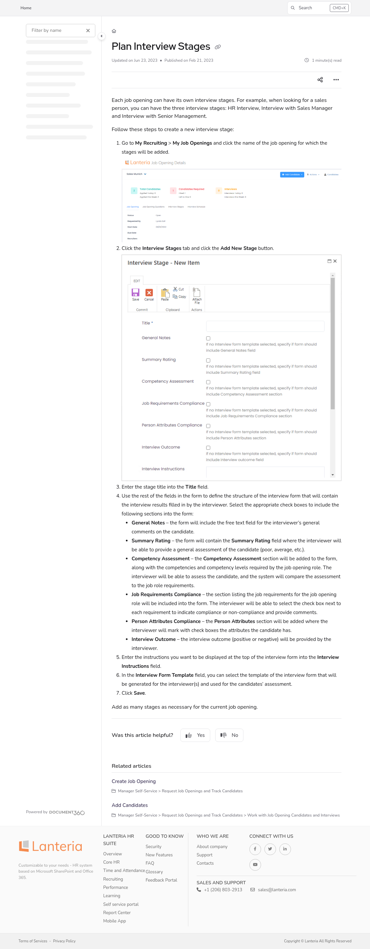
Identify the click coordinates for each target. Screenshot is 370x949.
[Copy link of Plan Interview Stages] (217, 47)
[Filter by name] (60, 30)
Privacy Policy (64, 941)
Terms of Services (33, 941)
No (229, 735)
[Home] (114, 31)
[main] (226, 421)
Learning (111, 896)
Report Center (117, 913)
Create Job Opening (134, 781)
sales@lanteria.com (273, 890)
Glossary (154, 872)
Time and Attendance (124, 871)
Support (205, 855)
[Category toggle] (102, 36)
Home (26, 8)
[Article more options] (336, 80)
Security (153, 847)
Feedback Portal (161, 880)
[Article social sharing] (320, 80)
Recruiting (113, 879)
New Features (159, 855)
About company (212, 847)
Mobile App (114, 921)
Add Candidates (130, 805)
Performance (115, 888)
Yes (195, 735)
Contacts (205, 863)
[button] (319, 8)
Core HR (111, 862)
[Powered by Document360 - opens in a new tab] (55, 812)
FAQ (149, 863)
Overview (112, 854)
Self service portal (121, 905)
